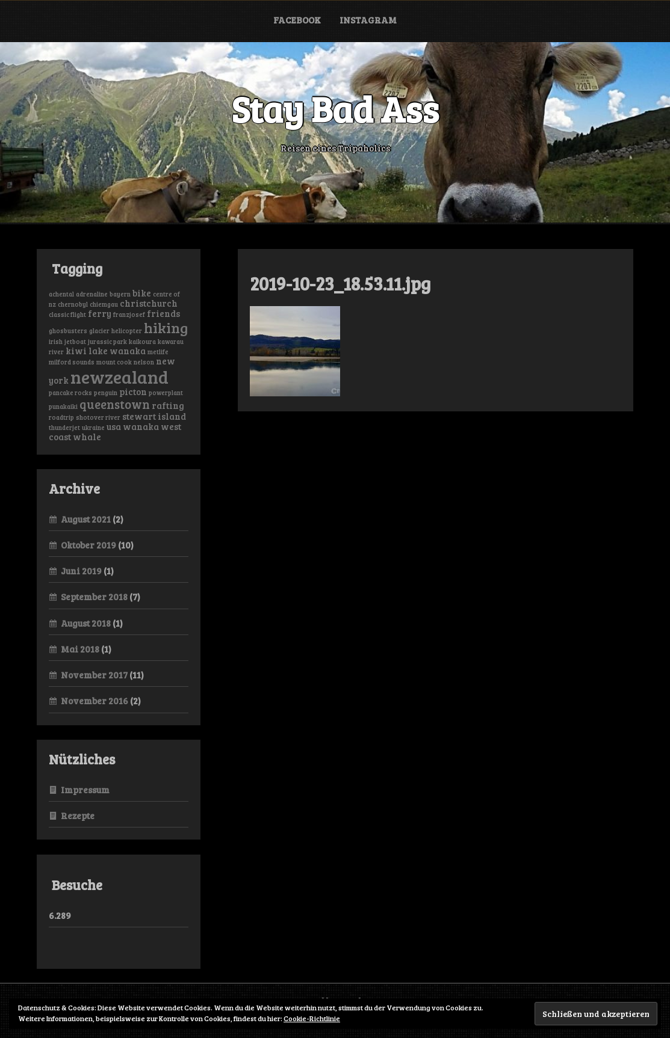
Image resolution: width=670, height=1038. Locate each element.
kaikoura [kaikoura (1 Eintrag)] (142, 341)
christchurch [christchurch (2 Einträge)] (149, 303)
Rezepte (78, 815)
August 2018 (86, 623)
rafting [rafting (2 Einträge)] (168, 405)
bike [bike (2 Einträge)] (141, 293)
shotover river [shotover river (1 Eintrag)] (98, 417)
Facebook (297, 20)
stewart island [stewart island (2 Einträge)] (154, 416)
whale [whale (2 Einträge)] (87, 437)
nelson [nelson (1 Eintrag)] (144, 362)
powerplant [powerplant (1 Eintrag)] (166, 392)
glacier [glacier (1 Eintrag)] (99, 331)
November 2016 (94, 701)
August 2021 (86, 519)
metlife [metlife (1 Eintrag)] (158, 352)
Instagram (368, 20)
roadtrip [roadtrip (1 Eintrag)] (61, 417)
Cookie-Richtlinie (312, 1018)
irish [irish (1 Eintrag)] (56, 341)
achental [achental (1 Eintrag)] (61, 294)
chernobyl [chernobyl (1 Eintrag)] (73, 304)
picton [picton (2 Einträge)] (133, 391)
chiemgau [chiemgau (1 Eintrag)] (104, 304)
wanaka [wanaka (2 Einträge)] (141, 426)
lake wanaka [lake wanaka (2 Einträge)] (117, 351)
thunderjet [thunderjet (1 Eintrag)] (64, 427)
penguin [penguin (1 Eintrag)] (105, 392)
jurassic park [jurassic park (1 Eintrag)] (107, 341)
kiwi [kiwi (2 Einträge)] (76, 351)
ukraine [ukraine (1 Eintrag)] (93, 427)
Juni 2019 (81, 571)
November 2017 (94, 675)
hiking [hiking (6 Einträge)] (166, 327)
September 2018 (94, 597)
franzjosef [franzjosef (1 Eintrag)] (129, 314)
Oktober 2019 (88, 545)
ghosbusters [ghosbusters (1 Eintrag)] (68, 331)
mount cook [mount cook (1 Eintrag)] (114, 362)
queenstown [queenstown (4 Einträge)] (114, 404)
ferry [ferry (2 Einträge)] (99, 313)
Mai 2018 (80, 649)
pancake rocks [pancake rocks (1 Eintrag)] (70, 392)
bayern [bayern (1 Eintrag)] (120, 294)
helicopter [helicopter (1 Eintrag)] (126, 331)
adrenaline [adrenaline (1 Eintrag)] (92, 294)
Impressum (85, 790)
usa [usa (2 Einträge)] (114, 426)
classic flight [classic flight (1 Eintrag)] (67, 314)
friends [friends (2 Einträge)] (163, 313)
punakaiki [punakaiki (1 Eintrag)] (63, 406)
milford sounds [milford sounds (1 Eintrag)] (72, 362)
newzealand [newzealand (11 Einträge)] (119, 376)
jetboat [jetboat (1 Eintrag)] (75, 341)
